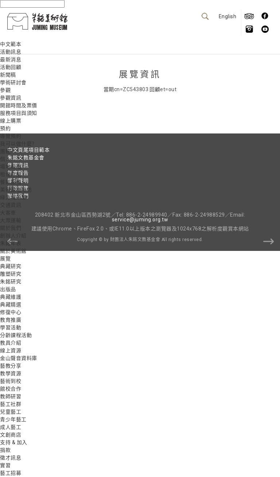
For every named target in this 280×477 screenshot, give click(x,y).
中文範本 (10, 44)
